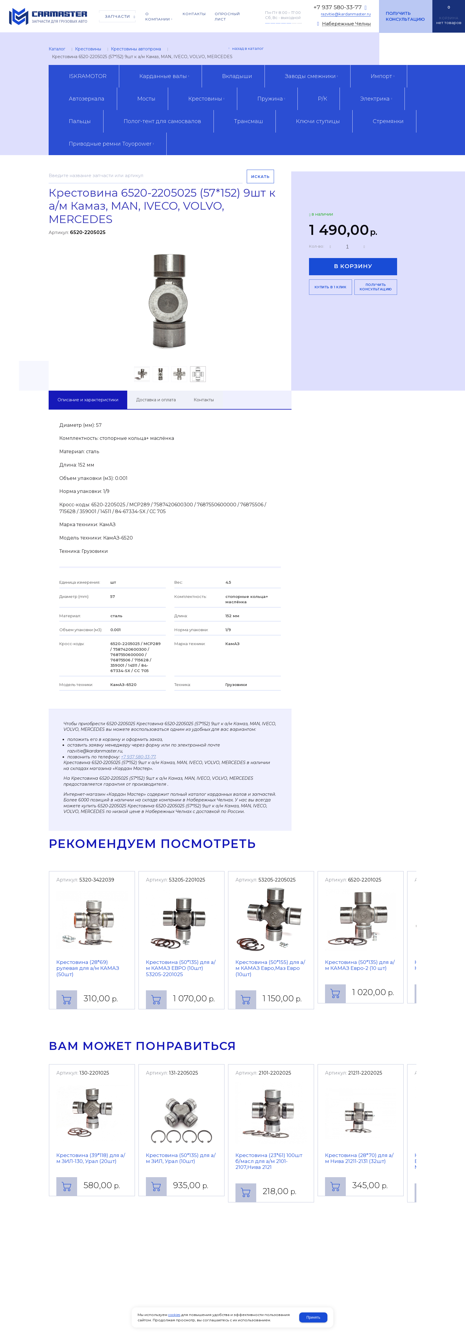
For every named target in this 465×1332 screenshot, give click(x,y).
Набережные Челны (346, 24)
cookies (174, 1314)
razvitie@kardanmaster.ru (346, 14)
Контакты (204, 399)
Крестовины (88, 49)
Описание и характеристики (88, 399)
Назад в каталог (248, 48)
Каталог (57, 49)
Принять (313, 1317)
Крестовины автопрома (136, 49)
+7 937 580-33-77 (337, 7)
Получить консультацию (405, 16)
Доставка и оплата (156, 399)
